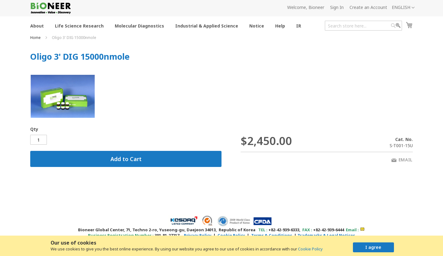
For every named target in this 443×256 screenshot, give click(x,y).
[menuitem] (37, 25)
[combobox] (363, 26)
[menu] (167, 25)
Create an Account (368, 7)
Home (36, 37)
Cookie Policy (310, 249)
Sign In (337, 7)
